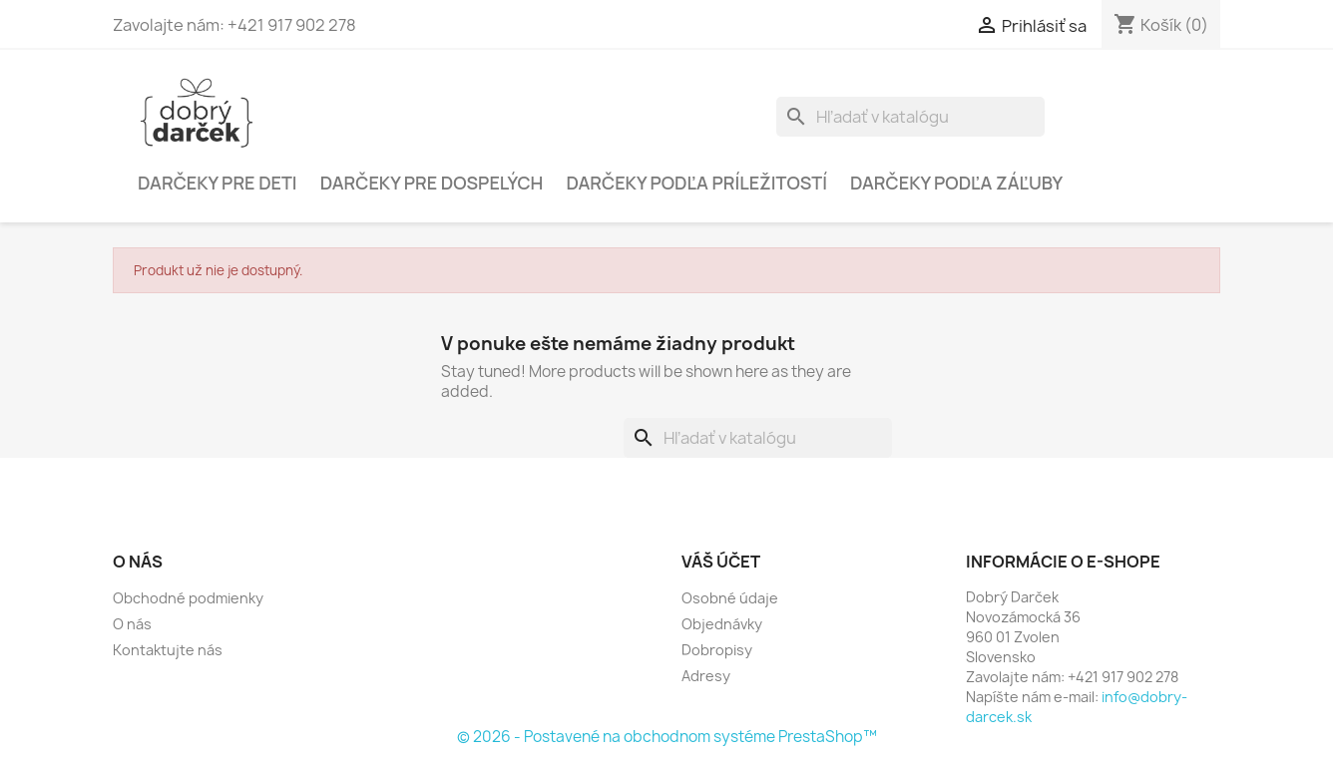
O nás (132, 623)
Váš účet (720, 561)
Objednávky (721, 623)
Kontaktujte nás (167, 649)
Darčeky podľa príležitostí (696, 182)
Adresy (705, 675)
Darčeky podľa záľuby (956, 182)
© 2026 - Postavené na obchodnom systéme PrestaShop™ (667, 736)
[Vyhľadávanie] (910, 117)
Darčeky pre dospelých (432, 182)
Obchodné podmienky (188, 597)
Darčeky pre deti (217, 182)
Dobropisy (716, 649)
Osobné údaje (729, 597)
